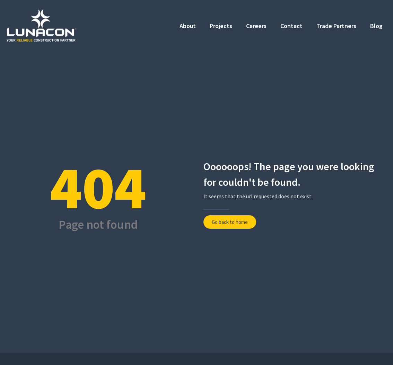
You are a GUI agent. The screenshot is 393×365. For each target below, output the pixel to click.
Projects (221, 26)
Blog (376, 26)
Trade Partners (336, 26)
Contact (291, 26)
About (188, 26)
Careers (256, 26)
